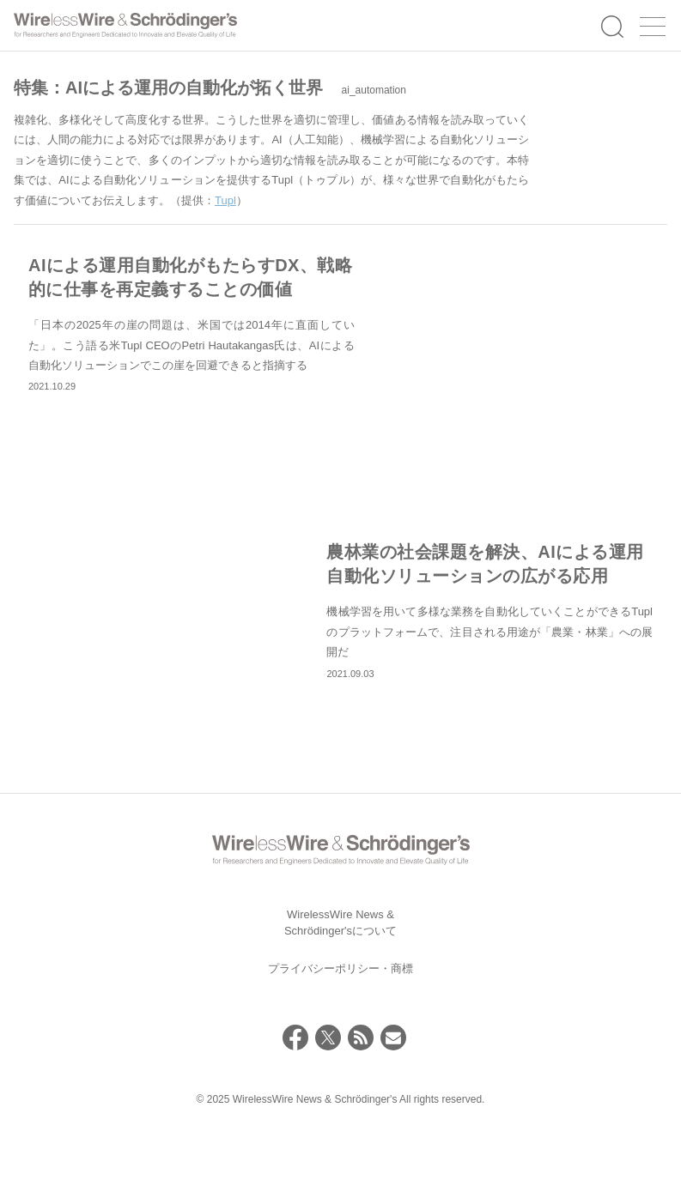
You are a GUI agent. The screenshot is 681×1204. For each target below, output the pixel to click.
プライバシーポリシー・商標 (340, 1038)
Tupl (225, 200)
